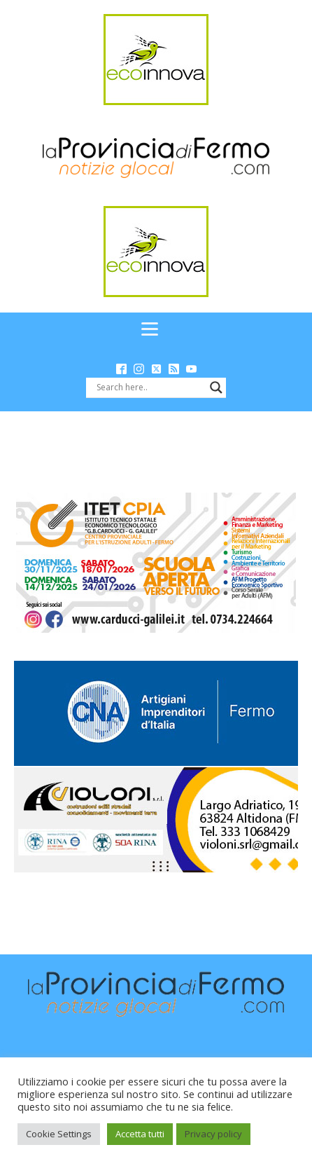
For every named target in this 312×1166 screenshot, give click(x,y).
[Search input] (150, 387)
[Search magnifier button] (216, 387)
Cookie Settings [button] (59, 1133)
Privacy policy (213, 1133)
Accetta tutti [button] (139, 1133)
